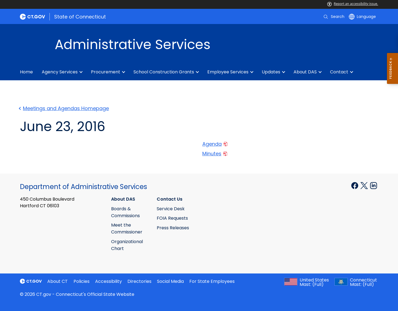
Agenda (214, 143)
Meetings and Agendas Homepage (64, 108)
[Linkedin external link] (373, 185)
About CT (57, 281)
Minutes (214, 153)
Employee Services (227, 72)
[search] (333, 16)
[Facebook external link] (355, 185)
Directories (139, 281)
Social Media (170, 281)
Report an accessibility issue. (352, 3)
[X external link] (364, 185)
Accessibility (108, 281)
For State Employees (212, 281)
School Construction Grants (163, 72)
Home (26, 72)
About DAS (305, 72)
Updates (271, 72)
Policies (82, 281)
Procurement (105, 72)
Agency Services (60, 72)
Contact (339, 72)
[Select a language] (362, 16)
